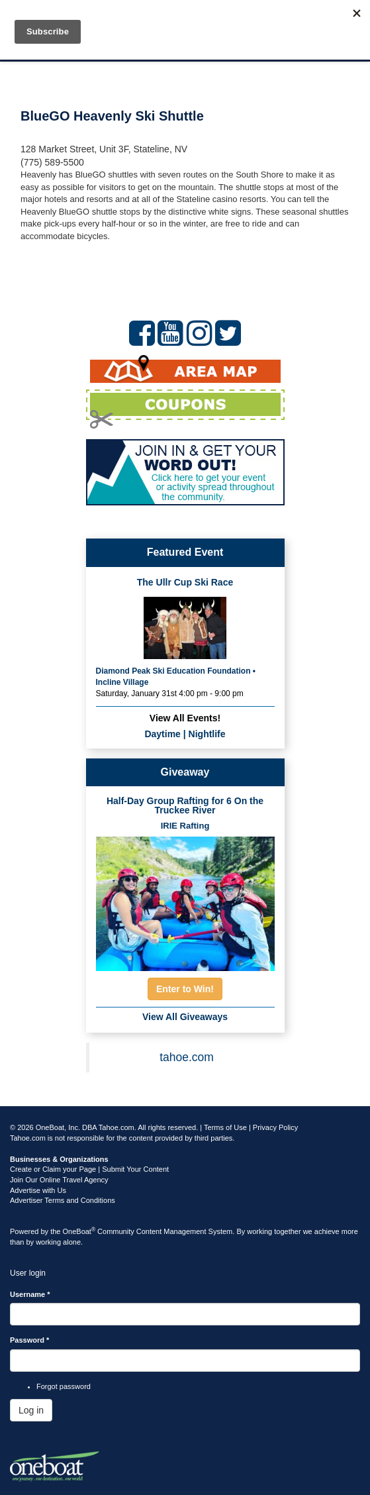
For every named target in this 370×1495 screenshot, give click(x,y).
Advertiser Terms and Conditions (62, 1200)
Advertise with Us (38, 1190)
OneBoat (79, 1231)
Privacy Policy (275, 1127)
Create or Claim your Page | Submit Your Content (89, 1169)
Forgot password (63, 1386)
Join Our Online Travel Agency (59, 1180)
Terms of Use (225, 1127)
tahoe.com (187, 1057)
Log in (31, 1410)
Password (29, 1340)
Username (30, 1294)
